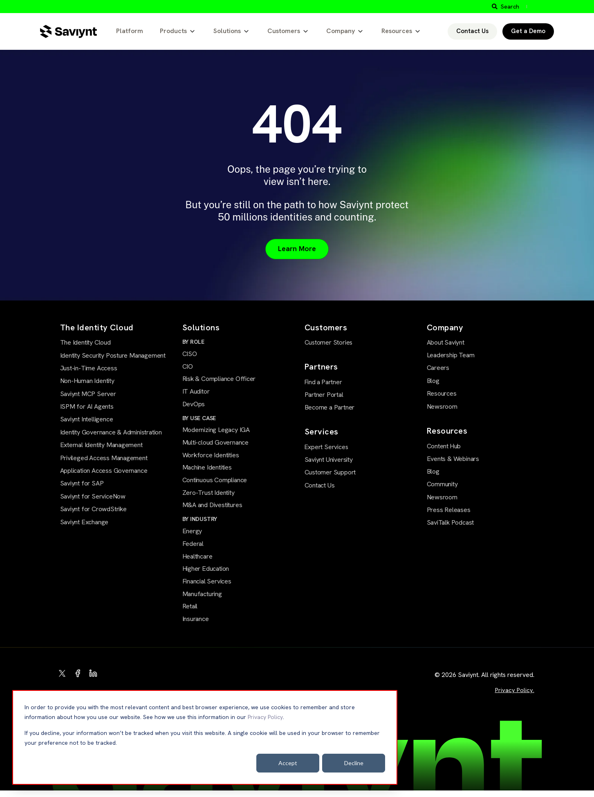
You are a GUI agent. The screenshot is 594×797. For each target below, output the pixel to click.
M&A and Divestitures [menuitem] (212, 509)
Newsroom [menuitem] (442, 406)
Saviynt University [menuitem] (329, 458)
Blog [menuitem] (433, 380)
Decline (353, 762)
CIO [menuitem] (187, 367)
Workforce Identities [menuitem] (210, 458)
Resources (396, 31)
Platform (129, 31)
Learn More (297, 249)
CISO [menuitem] (189, 354)
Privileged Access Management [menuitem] (104, 458)
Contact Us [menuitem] (320, 484)
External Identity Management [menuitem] (101, 445)
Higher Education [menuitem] (205, 574)
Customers (283, 31)
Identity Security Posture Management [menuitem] (113, 356)
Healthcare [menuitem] (197, 561)
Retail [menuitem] (190, 612)
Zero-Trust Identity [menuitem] (208, 496)
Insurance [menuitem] (195, 625)
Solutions (227, 31)
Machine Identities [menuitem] (207, 470)
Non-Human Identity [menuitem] (87, 381)
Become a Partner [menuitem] (330, 407)
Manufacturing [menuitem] (202, 599)
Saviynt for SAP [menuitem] (82, 484)
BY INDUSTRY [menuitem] (199, 523)
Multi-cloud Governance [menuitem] (215, 445)
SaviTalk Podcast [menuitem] (450, 522)
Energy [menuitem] (192, 535)
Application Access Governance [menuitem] (104, 471)
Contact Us (472, 31)
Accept (287, 762)
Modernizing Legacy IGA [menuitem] (216, 432)
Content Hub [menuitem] (444, 446)
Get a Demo (528, 31)
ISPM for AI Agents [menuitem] (87, 407)
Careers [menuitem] (438, 368)
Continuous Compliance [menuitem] (214, 483)
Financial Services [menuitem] (206, 587)
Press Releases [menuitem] (449, 509)
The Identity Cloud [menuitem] (85, 343)
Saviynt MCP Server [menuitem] (88, 394)
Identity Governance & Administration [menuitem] (111, 432)
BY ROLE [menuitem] (193, 342)
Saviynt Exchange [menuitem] (84, 522)
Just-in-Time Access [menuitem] (88, 368)
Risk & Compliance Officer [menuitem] (219, 380)
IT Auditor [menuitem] (196, 393)
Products (173, 31)
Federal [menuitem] (193, 548)
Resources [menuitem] (442, 394)
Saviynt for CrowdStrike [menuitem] (93, 509)
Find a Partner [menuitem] (323, 382)
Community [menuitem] (442, 484)
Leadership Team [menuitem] (451, 355)
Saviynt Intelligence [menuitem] (86, 420)
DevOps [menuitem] (193, 406)
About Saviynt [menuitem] (445, 343)
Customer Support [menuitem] (330, 472)
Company (340, 31)
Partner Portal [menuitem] (324, 394)
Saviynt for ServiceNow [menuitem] (93, 496)
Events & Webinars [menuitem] (453, 458)
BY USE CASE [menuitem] (199, 420)
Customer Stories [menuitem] (328, 343)
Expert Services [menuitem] (325, 446)
